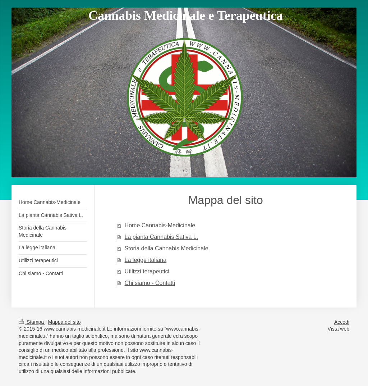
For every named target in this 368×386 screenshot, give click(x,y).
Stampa (32, 322)
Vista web (338, 329)
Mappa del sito (64, 322)
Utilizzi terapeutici (147, 271)
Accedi (341, 322)
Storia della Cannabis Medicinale (166, 248)
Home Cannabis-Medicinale (160, 225)
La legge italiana (146, 260)
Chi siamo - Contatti (150, 283)
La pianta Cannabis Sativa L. (161, 237)
